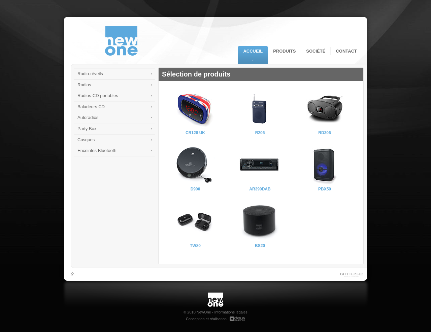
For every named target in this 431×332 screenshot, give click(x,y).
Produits (284, 51)
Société (315, 51)
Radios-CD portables (97, 95)
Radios (84, 84)
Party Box (86, 128)
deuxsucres (237, 319)
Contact (346, 51)
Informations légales (230, 312)
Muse (350, 275)
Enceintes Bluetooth (97, 150)
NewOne (121, 41)
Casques (86, 139)
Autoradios (87, 117)
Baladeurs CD (91, 106)
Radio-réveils (90, 73)
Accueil (253, 51)
